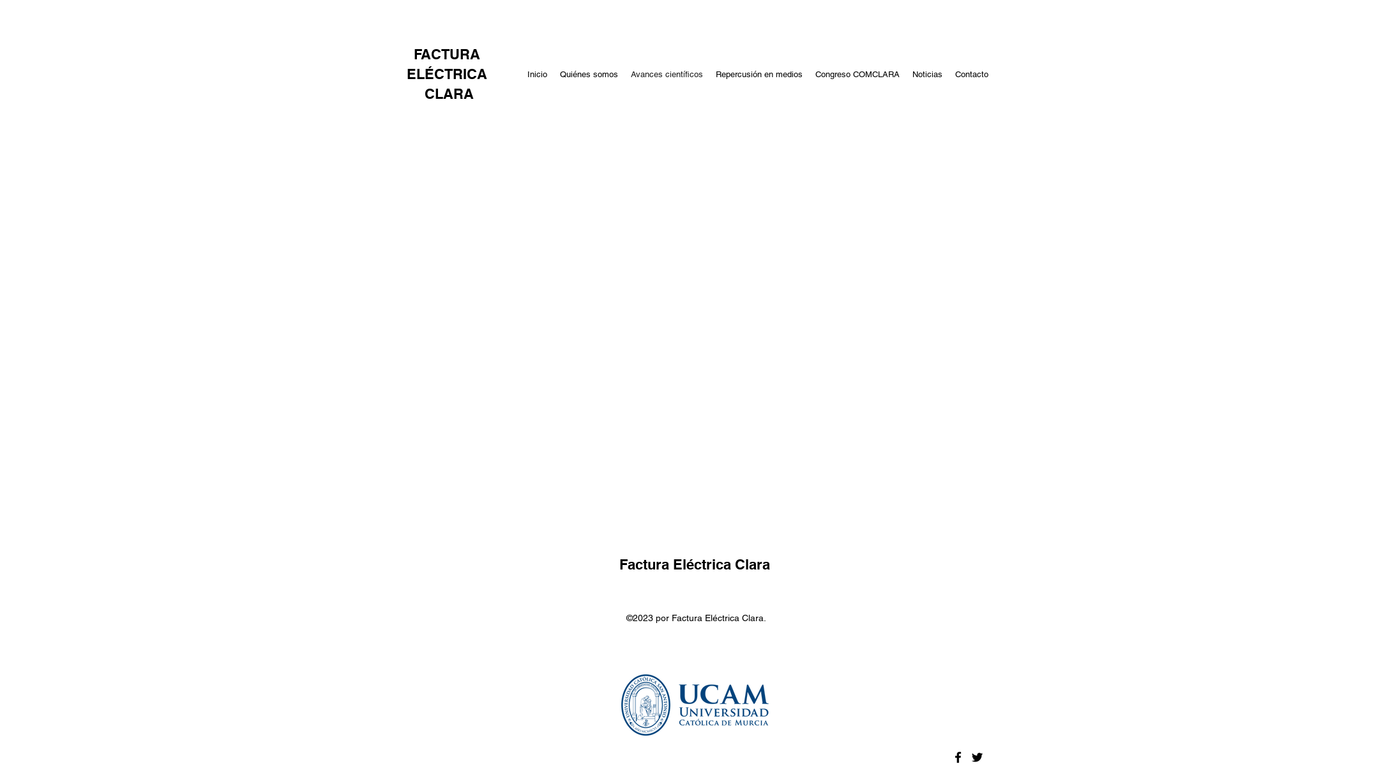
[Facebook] (958, 757)
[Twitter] (977, 757)
